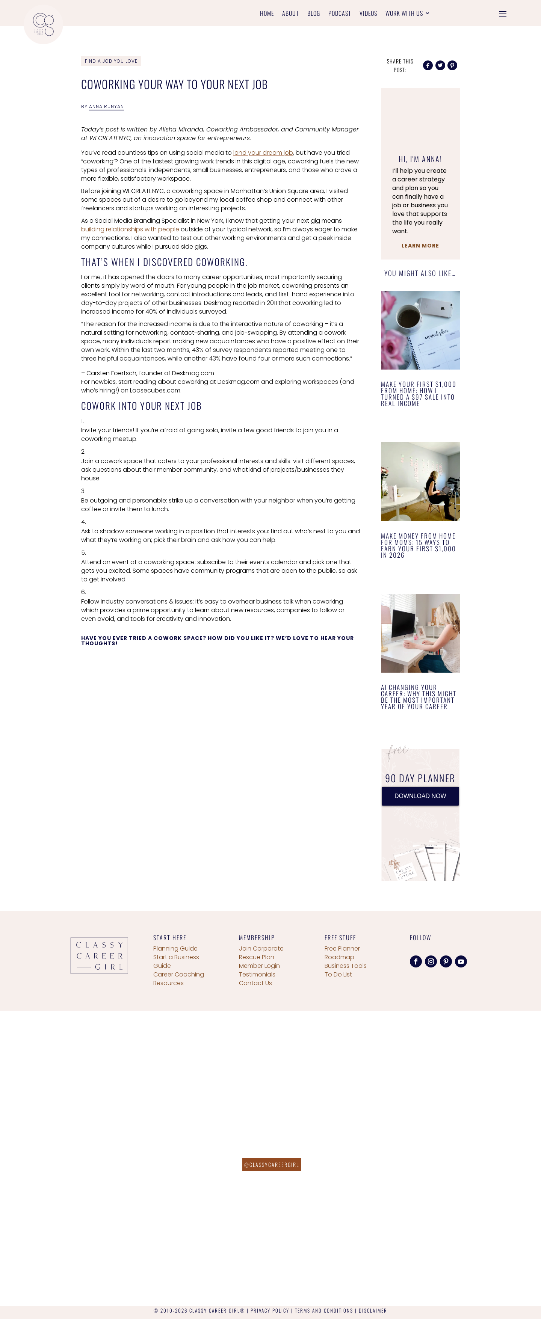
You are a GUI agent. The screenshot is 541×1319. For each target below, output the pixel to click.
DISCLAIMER (373, 1310)
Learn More (420, 245)
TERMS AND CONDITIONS (324, 1310)
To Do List (338, 974)
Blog (313, 14)
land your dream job (263, 152)
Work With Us (404, 14)
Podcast (339, 14)
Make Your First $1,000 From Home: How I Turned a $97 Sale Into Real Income (418, 393)
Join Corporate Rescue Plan (261, 952)
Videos (368, 14)
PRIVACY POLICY (270, 1310)
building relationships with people (130, 229)
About (290, 14)
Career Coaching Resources (178, 978)
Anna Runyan (106, 106)
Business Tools (346, 965)
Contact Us (255, 983)
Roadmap (339, 957)
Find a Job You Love (111, 61)
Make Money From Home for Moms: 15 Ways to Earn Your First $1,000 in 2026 (418, 545)
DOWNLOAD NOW (420, 796)
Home (267, 14)
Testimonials (257, 974)
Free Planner (342, 948)
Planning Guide (175, 948)
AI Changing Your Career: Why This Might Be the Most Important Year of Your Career (418, 696)
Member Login (259, 965)
